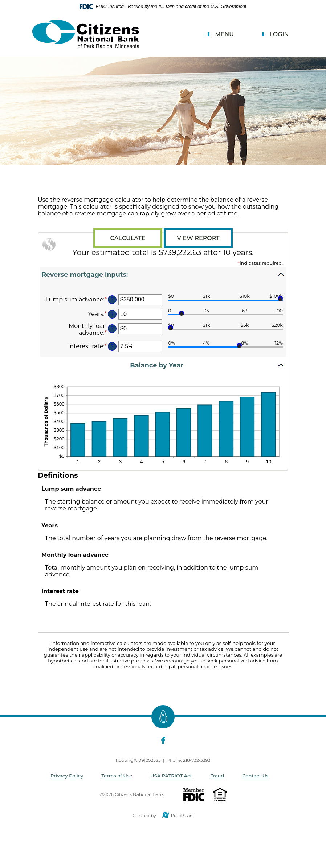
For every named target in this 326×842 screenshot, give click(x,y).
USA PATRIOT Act (171, 776)
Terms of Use (116, 776)
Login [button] (279, 34)
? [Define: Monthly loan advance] (112, 328)
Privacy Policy (66, 776)
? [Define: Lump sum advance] (112, 299)
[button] (163, 277)
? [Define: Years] (112, 314)
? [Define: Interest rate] (112, 346)
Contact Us (255, 776)
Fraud (217, 776)
